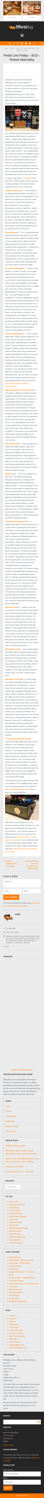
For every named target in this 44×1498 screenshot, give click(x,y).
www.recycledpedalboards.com (16, 789)
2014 (12, 48)
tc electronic (18, 943)
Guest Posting (11, 1116)
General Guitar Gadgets (17, 1216)
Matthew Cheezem (16, 1292)
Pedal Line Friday (12, 932)
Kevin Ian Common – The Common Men (23, 1284)
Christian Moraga (15, 1266)
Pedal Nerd (13, 1339)
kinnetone (30, 938)
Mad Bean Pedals (15, 1222)
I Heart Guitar (14, 1327)
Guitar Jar (12, 1321)
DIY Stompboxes (15, 1211)
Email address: (8, 1470)
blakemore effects (12, 936)
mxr (7, 940)
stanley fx (9, 943)
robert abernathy (29, 940)
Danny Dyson (14, 1269)
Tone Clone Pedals (16, 1243)
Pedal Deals (10, 1121)
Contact (8, 1111)
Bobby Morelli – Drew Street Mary (21, 1260)
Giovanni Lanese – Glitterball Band (21, 1278)
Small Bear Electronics (17, 1237)
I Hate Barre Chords (16, 1281)
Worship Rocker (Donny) (18, 1301)
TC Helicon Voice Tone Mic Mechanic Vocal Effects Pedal (31, 865)
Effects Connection (16, 1213)
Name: (5, 1478)
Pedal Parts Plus (15, 1234)
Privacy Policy (11, 1131)
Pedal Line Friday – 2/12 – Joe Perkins (20, 1172)
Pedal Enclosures (15, 1231)
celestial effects (29, 936)
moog (37, 938)
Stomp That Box (15, 1240)
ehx (11, 938)
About (8, 1106)
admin (17, 914)
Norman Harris (14, 1298)
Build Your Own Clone (17, 1205)
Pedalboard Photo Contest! (15, 1146)
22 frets (11, 1316)
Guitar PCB (13, 1219)
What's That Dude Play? (18, 1348)
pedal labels (26, 178)
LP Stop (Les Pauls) (16, 1333)
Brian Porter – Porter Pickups (19, 1263)
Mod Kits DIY (14, 1225)
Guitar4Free (13, 1324)
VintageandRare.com (16, 1345)
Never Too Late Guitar (17, 1336)
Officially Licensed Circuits (18, 1228)
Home (6, 48)
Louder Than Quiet (16, 1330)
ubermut (27, 943)
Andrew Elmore (14, 1257)
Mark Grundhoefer (15, 1289)
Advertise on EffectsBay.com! (22, 1070)
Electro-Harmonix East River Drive (11, 863)
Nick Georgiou (14, 1295)
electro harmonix (20, 938)
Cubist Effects (14, 1208)
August (18, 48)
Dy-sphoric (13, 1319)
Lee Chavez (13, 1287)
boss (21, 936)
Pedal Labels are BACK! (14, 1167)
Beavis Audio (13, 1202)
